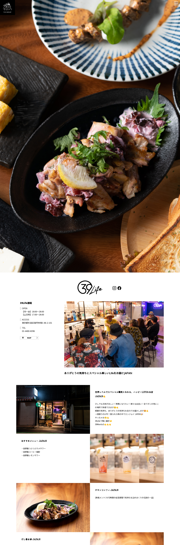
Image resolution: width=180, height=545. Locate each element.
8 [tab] (119, 369)
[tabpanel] (114, 334)
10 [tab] (127, 369)
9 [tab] (123, 369)
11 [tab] (131, 369)
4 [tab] (104, 369)
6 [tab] (112, 369)
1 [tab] (93, 369)
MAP (29, 337)
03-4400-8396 (28, 331)
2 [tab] (97, 369)
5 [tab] (108, 369)
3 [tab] (101, 369)
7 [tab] (116, 369)
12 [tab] (134, 369)
